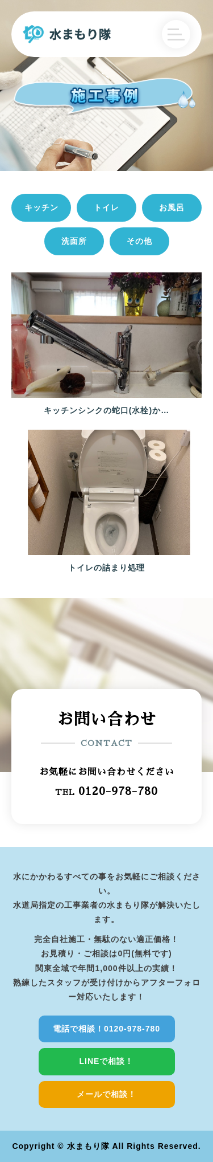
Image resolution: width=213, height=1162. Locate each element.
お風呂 (172, 207)
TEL (106, 791)
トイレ (106, 207)
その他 (139, 241)
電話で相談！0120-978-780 (106, 1028)
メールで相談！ (106, 1094)
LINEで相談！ (107, 1061)
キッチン (41, 207)
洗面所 (74, 241)
